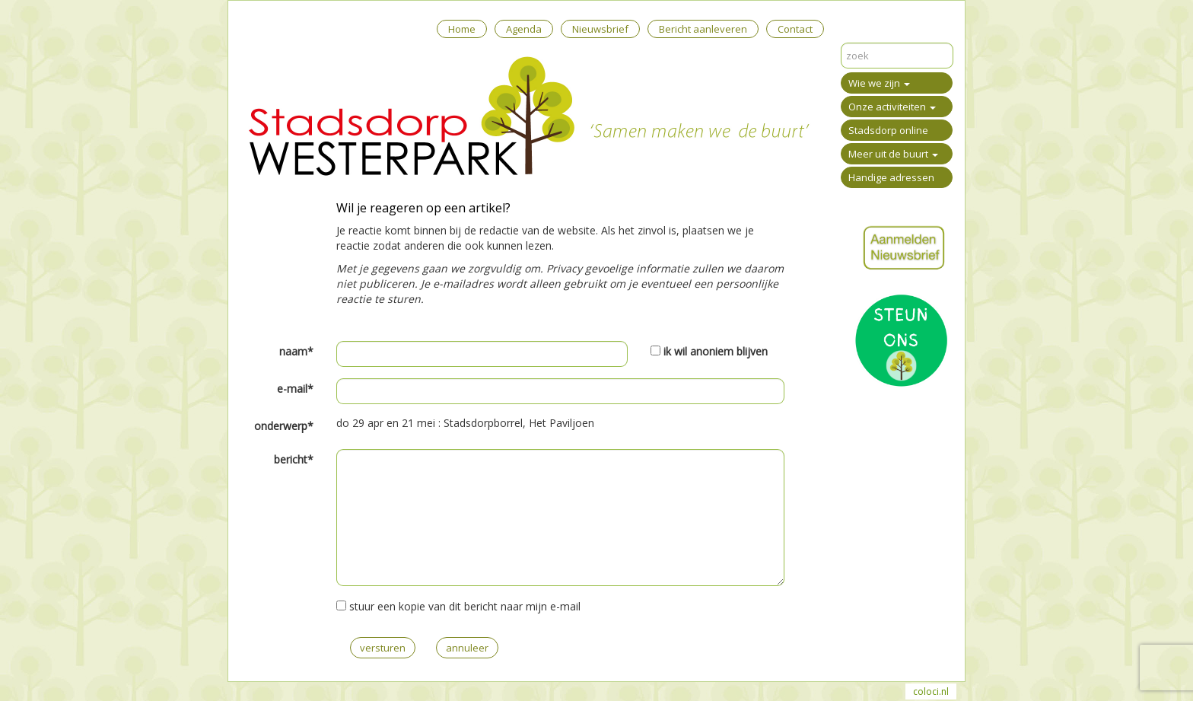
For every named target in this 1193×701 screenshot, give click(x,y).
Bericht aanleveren (703, 29)
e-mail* (295, 388)
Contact (795, 29)
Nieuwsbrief (600, 29)
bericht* (293, 459)
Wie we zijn (879, 83)
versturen (383, 648)
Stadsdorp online (888, 130)
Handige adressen (891, 177)
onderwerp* (283, 426)
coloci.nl (931, 691)
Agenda (524, 29)
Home (462, 29)
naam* (296, 351)
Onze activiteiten (892, 106)
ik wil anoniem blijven (715, 351)
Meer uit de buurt (893, 154)
